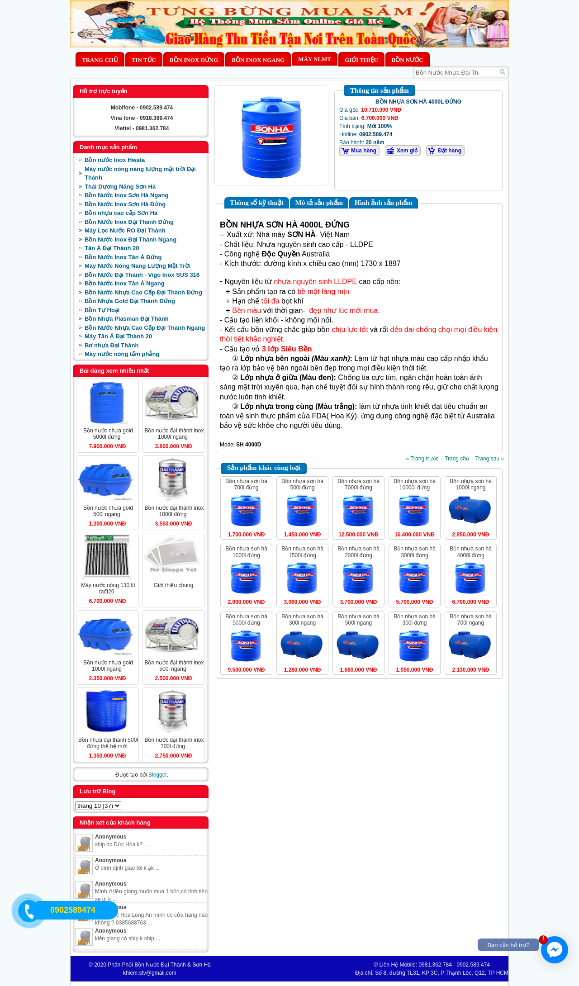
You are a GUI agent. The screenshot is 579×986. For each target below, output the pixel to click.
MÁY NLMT (314, 59)
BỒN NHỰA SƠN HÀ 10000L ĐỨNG (415, 484)
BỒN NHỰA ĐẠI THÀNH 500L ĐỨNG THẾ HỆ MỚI (108, 743)
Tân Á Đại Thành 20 (112, 248)
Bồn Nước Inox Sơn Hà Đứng (125, 204)
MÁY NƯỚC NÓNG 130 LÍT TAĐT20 (108, 588)
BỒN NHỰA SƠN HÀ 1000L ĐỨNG (246, 551)
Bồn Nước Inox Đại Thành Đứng (129, 221)
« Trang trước (422, 458)
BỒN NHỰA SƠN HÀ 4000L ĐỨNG (471, 551)
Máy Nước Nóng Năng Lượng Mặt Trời (137, 265)
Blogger (157, 775)
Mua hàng (363, 150)
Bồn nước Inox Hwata (115, 159)
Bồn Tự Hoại (102, 310)
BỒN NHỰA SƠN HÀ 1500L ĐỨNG (302, 551)
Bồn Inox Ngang (258, 60)
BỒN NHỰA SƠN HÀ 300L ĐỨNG (415, 619)
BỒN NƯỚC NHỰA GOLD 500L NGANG (108, 511)
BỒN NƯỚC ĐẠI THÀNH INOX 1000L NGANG (174, 433)
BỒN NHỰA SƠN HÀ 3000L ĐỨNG (415, 551)
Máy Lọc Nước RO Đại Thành (125, 230)
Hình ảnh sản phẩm (384, 202)
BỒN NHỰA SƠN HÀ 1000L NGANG (471, 484)
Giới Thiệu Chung (173, 585)
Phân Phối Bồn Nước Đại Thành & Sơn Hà (159, 965)
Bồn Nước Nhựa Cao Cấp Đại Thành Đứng (143, 292)
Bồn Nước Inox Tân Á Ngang (125, 283)
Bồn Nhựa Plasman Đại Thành (127, 318)
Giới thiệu (361, 60)
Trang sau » (489, 458)
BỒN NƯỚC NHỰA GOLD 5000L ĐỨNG (108, 433)
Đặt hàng (449, 150)
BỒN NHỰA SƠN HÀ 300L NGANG (302, 619)
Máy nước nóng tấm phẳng (122, 354)
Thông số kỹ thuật (257, 202)
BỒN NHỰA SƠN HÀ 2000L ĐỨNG (358, 551)
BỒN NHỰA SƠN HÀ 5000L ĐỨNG (246, 619)
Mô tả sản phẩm (319, 202)
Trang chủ (100, 60)
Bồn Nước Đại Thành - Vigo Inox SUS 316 (142, 274)
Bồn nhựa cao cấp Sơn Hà (121, 212)
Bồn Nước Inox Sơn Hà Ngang (126, 195)
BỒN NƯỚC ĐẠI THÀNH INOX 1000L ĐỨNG (174, 511)
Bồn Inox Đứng (194, 60)
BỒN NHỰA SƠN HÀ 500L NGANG (358, 619)
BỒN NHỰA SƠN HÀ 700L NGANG (471, 619)
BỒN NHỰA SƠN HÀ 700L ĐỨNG (246, 484)
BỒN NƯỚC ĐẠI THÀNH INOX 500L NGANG (174, 665)
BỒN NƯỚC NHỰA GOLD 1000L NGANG (108, 665)
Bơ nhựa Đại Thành (111, 345)
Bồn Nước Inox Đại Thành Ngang (130, 239)
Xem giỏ (407, 150)
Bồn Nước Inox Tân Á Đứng (123, 257)
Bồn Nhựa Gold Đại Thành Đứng (130, 301)
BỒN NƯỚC (407, 60)
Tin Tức (144, 60)
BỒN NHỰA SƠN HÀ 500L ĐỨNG (302, 484)
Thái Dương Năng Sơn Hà (120, 186)
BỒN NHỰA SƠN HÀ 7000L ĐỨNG (358, 484)
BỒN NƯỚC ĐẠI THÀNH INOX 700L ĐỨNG (174, 743)
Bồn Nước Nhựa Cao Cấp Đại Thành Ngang (145, 327)
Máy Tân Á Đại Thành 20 (118, 336)
